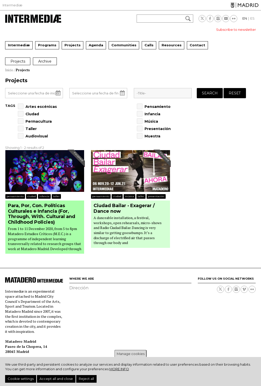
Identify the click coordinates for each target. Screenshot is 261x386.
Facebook (210, 18)
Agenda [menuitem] (96, 45)
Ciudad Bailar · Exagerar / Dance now (124, 208)
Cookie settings (21, 379)
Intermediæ (12, 5)
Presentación (158, 128)
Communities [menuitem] (123, 45)
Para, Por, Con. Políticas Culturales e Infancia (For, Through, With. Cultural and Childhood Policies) (41, 214)
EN (244, 18)
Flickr (233, 18)
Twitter (202, 18)
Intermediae (33, 19)
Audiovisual (36, 136)
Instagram (217, 18)
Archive (45, 61)
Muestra (152, 136)
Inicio (9, 70)
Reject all (86, 379)
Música (151, 121)
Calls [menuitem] (149, 45)
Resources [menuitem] (171, 45)
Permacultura (38, 121)
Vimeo (244, 289)
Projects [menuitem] (72, 45)
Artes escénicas (41, 106)
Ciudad (32, 114)
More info (119, 369)
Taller (31, 128)
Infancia (152, 114)
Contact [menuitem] (197, 45)
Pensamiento (158, 106)
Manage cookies (131, 354)
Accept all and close (56, 379)
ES (252, 18)
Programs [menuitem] (47, 45)
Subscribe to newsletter (236, 29)
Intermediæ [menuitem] (19, 45)
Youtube (225, 18)
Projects (17, 61)
